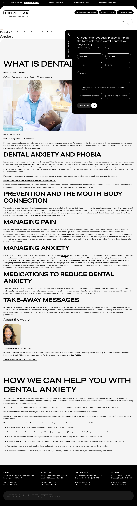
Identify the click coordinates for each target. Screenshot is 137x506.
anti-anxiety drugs (11, 291)
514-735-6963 (50, 482)
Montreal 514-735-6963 (81, 3)
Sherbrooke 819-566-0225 (107, 3)
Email (110, 65)
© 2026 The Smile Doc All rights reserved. (23, 497)
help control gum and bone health (38, 215)
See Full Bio (76, 355)
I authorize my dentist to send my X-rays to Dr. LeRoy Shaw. (103, 88)
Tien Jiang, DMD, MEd (15, 139)
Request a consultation (68, 45)
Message (83, 74)
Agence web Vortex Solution (50, 497)
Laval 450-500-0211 (24, 3)
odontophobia (32, 164)
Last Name (112, 56)
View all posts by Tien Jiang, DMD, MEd (20, 359)
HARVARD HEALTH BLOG (14, 73)
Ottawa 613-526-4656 (56, 3)
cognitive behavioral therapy (15, 265)
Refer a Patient (107, 12)
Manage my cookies (47, 495)
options (64, 255)
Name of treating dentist (89, 96)
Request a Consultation (86, 12)
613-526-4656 (120, 482)
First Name (84, 56)
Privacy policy (23, 495)
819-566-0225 (84, 482)
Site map (34, 495)
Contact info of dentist (117, 96)
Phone (82, 65)
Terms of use (12, 495)
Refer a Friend (125, 12)
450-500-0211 (12, 482)
